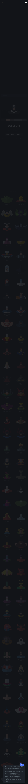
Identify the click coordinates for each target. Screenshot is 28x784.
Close (22, 764)
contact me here (14, 773)
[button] (26, 2)
